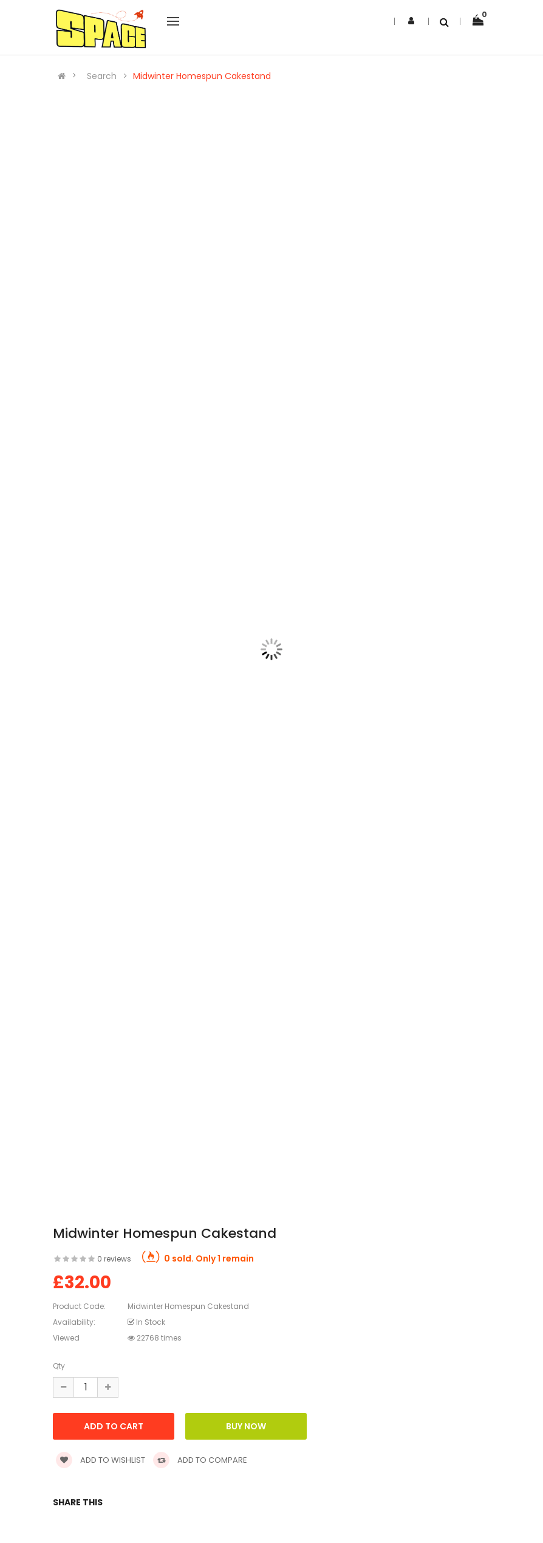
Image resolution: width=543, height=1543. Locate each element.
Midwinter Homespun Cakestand (202, 76)
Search (102, 76)
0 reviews (114, 1259)
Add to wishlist (100, 1460)
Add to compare (200, 1460)
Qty (59, 1366)
